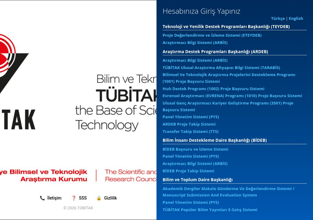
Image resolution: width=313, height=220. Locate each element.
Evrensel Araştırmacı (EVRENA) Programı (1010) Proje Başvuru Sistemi (232, 95)
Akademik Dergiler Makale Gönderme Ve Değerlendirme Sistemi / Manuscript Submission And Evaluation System (228, 192)
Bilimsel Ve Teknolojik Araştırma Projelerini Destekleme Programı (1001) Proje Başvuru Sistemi (229, 78)
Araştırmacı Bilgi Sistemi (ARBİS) (195, 42)
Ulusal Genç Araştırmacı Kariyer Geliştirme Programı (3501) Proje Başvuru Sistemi (228, 106)
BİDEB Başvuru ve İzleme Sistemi (195, 149)
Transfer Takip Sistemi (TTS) (191, 131)
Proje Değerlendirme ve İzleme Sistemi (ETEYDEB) (212, 35)
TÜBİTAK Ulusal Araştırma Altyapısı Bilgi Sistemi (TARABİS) (221, 67)
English (296, 18)
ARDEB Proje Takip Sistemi (189, 124)
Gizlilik (106, 198)
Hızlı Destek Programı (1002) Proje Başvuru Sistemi (213, 88)
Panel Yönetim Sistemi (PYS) (191, 116)
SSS (79, 198)
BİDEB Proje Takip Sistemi (188, 171)
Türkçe (278, 18)
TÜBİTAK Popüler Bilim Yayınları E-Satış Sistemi (210, 209)
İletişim (51, 198)
